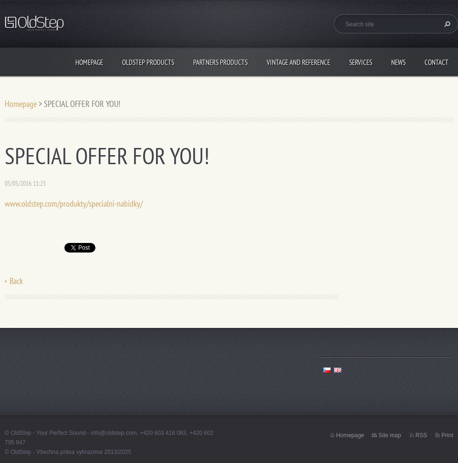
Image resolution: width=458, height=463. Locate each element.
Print (447, 435)
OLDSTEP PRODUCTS (148, 62)
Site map (389, 435)
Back (16, 280)
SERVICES (360, 62)
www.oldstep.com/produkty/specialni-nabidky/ (74, 203)
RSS (421, 435)
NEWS (398, 62)
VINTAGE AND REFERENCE (298, 62)
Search (446, 24)
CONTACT (436, 62)
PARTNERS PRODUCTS (220, 62)
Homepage (89, 62)
